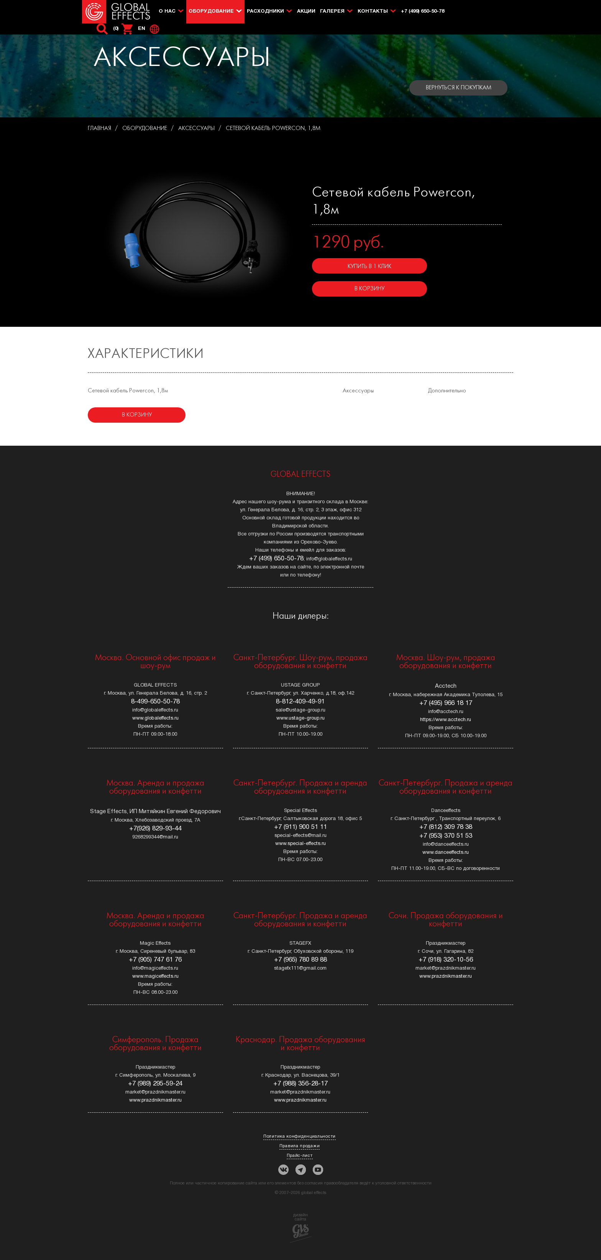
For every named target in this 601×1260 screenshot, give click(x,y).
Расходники (265, 11)
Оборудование (211, 11)
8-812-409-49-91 (300, 702)
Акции (306, 11)
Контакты (373, 11)
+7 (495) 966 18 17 (445, 703)
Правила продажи (299, 1146)
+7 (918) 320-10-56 (446, 960)
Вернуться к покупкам (458, 88)
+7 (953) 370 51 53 (445, 836)
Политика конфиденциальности (299, 1136)
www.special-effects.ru (300, 844)
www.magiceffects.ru (155, 976)
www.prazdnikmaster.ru (445, 976)
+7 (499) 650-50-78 (422, 11)
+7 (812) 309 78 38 (445, 827)
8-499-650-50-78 (155, 702)
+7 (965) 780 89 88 (300, 960)
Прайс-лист (300, 1156)
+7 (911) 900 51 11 (300, 827)
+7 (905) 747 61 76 (155, 960)
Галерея (332, 11)
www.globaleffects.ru (155, 718)
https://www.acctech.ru (445, 720)
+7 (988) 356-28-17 (300, 1084)
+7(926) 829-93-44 (155, 829)
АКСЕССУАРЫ (196, 128)
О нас (167, 11)
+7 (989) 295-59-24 (155, 1084)
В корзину (369, 289)
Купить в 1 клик (369, 266)
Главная (99, 128)
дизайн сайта (301, 1228)
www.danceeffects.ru (445, 852)
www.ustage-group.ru (300, 718)
